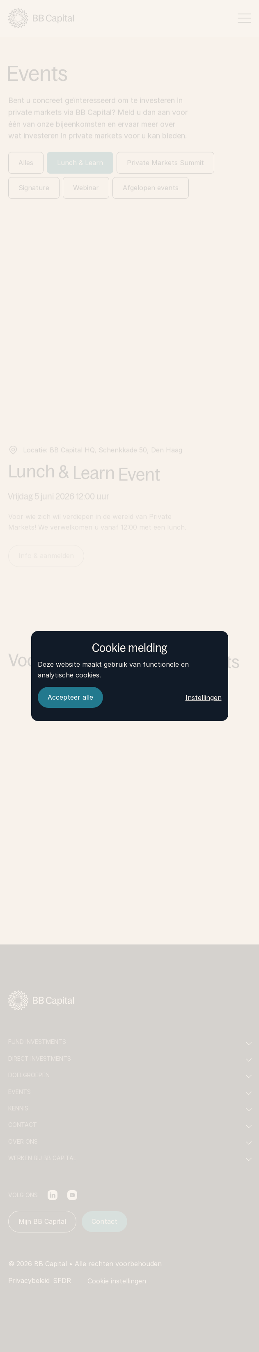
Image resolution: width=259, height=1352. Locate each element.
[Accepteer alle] (70, 697)
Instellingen (204, 697)
